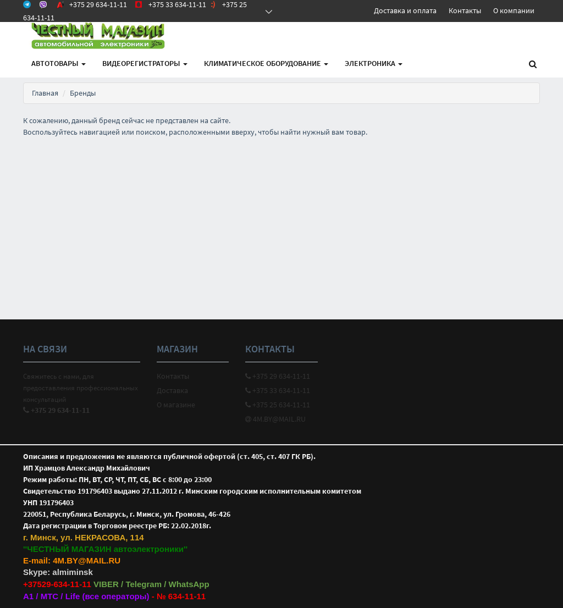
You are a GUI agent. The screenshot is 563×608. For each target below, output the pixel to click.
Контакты (465, 10)
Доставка (172, 390)
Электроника (373, 63)
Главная (45, 93)
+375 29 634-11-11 (277, 376)
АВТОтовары (58, 63)
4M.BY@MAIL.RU (275, 419)
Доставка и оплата (405, 10)
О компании (513, 10)
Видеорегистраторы (144, 63)
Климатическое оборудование (266, 63)
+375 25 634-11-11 (277, 405)
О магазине (176, 405)
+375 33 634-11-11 (277, 390)
